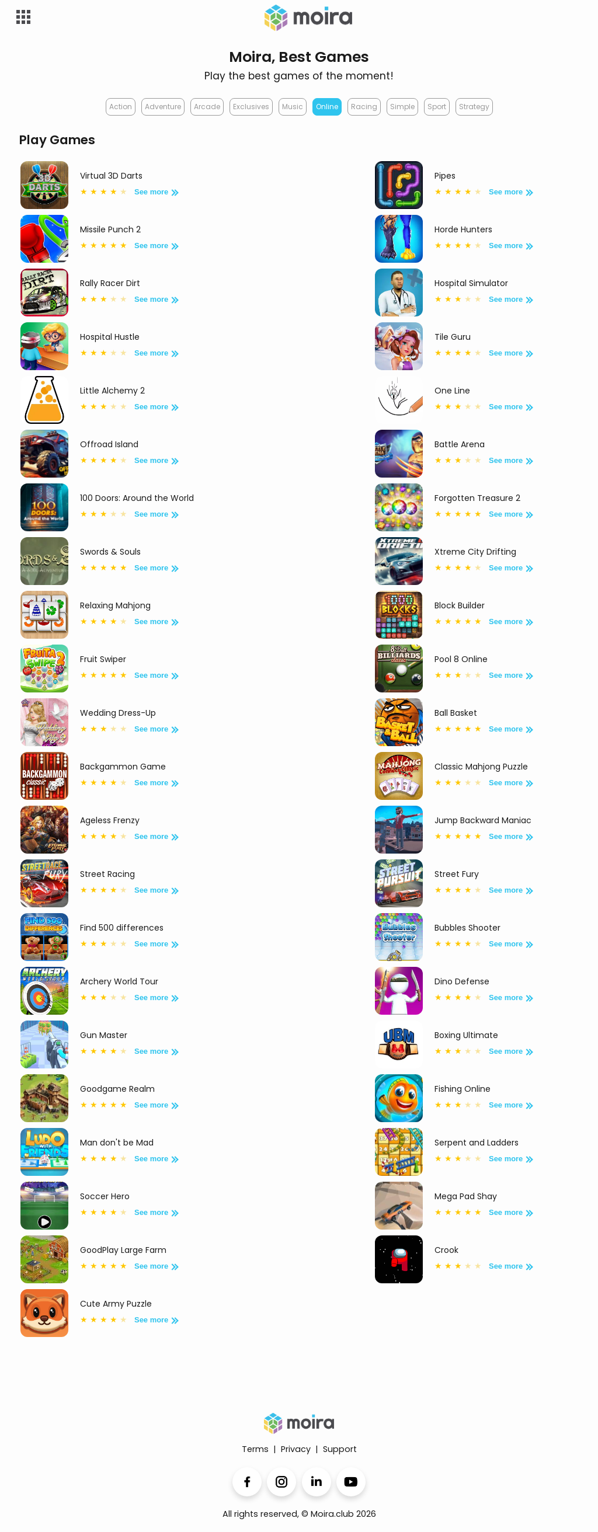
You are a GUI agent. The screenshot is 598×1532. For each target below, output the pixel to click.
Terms (255, 1449)
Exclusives (251, 107)
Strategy (474, 107)
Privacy (296, 1449)
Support (340, 1449)
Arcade (207, 107)
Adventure (163, 107)
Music (292, 107)
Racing (364, 107)
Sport (436, 107)
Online (327, 107)
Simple (402, 107)
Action (120, 107)
